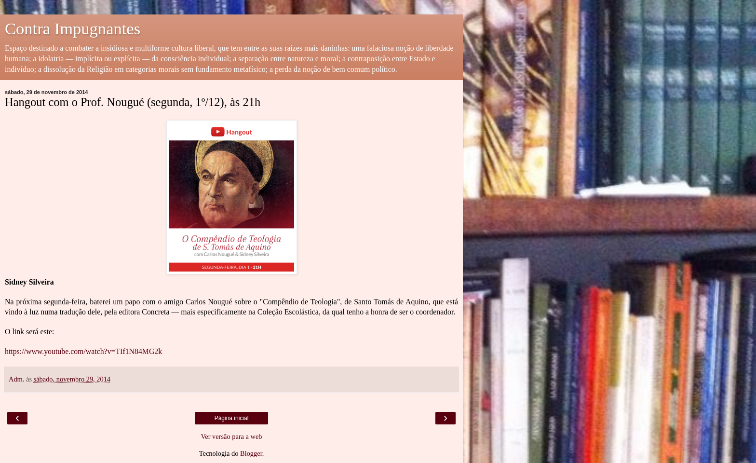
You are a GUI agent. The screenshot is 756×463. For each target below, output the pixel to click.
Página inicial (232, 418)
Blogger (251, 453)
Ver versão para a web (231, 436)
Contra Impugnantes (72, 28)
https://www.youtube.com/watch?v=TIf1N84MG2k (83, 351)
